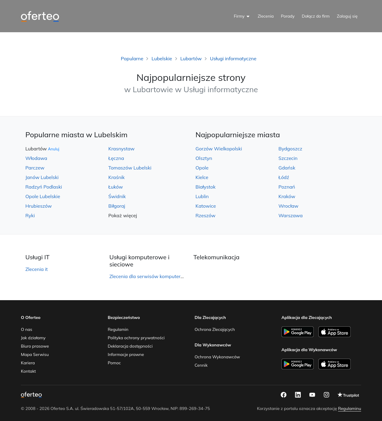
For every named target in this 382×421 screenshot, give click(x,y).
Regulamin (118, 329)
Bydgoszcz (290, 149)
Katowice (205, 206)
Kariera (28, 363)
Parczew (34, 168)
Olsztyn (203, 158)
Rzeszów (205, 215)
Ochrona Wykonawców (217, 357)
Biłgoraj (116, 206)
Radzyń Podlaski (43, 187)
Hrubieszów (38, 206)
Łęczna (116, 158)
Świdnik (117, 196)
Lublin (202, 196)
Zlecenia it (36, 269)
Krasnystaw (121, 149)
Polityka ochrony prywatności (136, 337)
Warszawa (290, 215)
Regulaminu (349, 408)
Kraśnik (116, 177)
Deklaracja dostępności (130, 346)
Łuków (115, 187)
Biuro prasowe (35, 346)
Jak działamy (33, 337)
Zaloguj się (347, 16)
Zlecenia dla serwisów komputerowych (152, 276)
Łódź (283, 177)
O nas (26, 329)
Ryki (30, 215)
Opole (202, 168)
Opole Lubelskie (42, 196)
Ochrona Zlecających (215, 329)
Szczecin (288, 158)
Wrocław (288, 206)
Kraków (286, 196)
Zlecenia (266, 16)
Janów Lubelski (41, 177)
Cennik (201, 365)
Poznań (286, 187)
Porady (288, 16)
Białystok (205, 187)
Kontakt (28, 371)
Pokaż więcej (122, 215)
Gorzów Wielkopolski (218, 149)
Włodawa (36, 158)
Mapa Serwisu (35, 354)
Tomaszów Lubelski (129, 168)
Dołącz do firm (316, 16)
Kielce (201, 177)
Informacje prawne (126, 354)
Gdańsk (286, 168)
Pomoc (114, 363)
